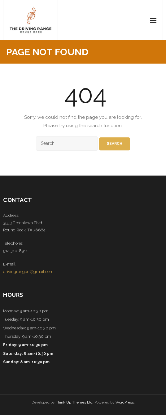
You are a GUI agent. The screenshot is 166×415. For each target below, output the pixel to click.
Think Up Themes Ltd (74, 402)
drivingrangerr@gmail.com (28, 271)
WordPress (125, 402)
